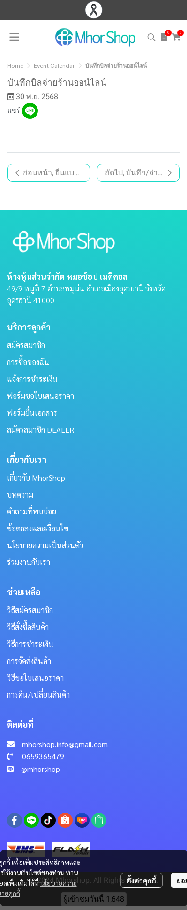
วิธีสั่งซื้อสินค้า (28, 627)
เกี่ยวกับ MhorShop (36, 477)
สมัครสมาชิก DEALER (40, 430)
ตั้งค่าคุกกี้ (141, 880)
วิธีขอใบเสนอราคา (35, 678)
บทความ (20, 494)
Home (15, 66)
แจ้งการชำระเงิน (32, 379)
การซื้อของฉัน (28, 362)
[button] (151, 37)
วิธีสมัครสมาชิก (30, 610)
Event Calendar (54, 66)
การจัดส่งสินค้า (29, 661)
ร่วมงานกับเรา (28, 562)
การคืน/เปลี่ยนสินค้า (38, 695)
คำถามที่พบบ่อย (31, 511)
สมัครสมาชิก (26, 345)
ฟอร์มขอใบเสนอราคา (40, 396)
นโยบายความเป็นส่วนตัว (45, 545)
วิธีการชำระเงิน (30, 644)
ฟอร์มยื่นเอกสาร (32, 413)
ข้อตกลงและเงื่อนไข (37, 528)
